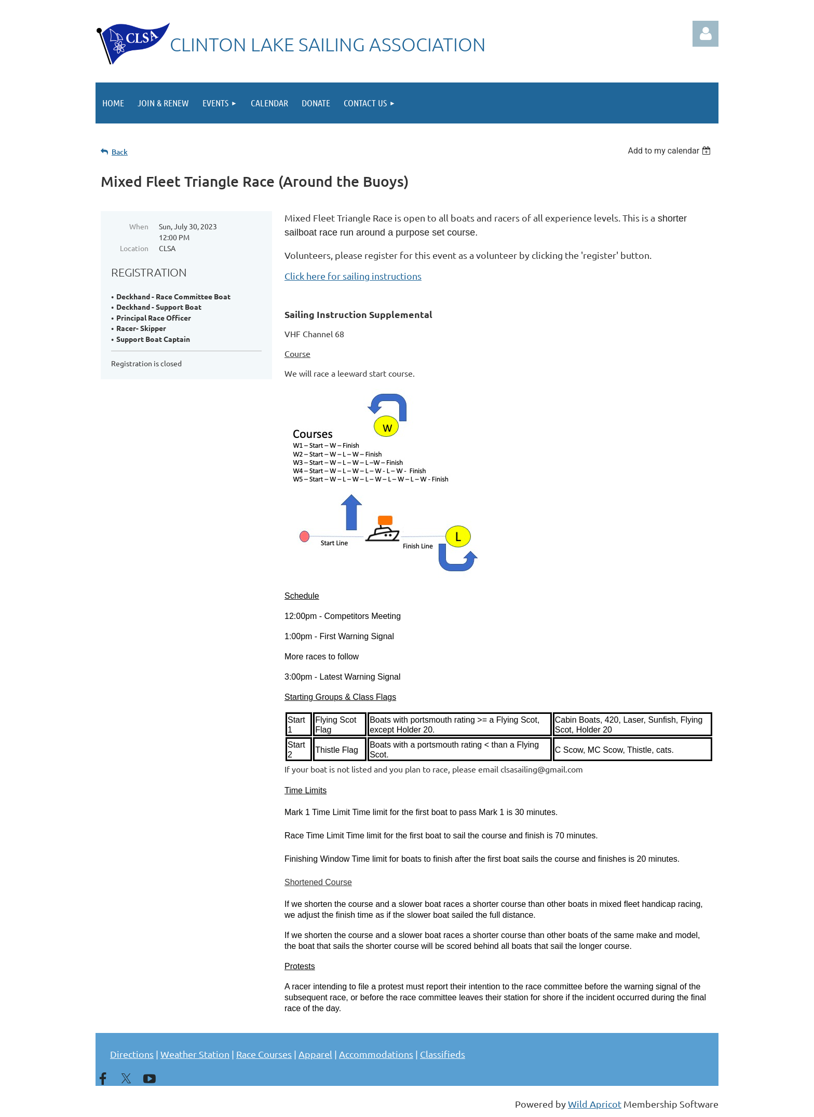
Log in (705, 34)
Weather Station (194, 1054)
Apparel (315, 1054)
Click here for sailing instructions (353, 275)
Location (134, 248)
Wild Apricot (594, 1103)
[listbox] (670, 150)
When (138, 226)
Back (120, 152)
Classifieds (442, 1054)
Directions (132, 1054)
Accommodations (376, 1054)
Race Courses (264, 1054)
